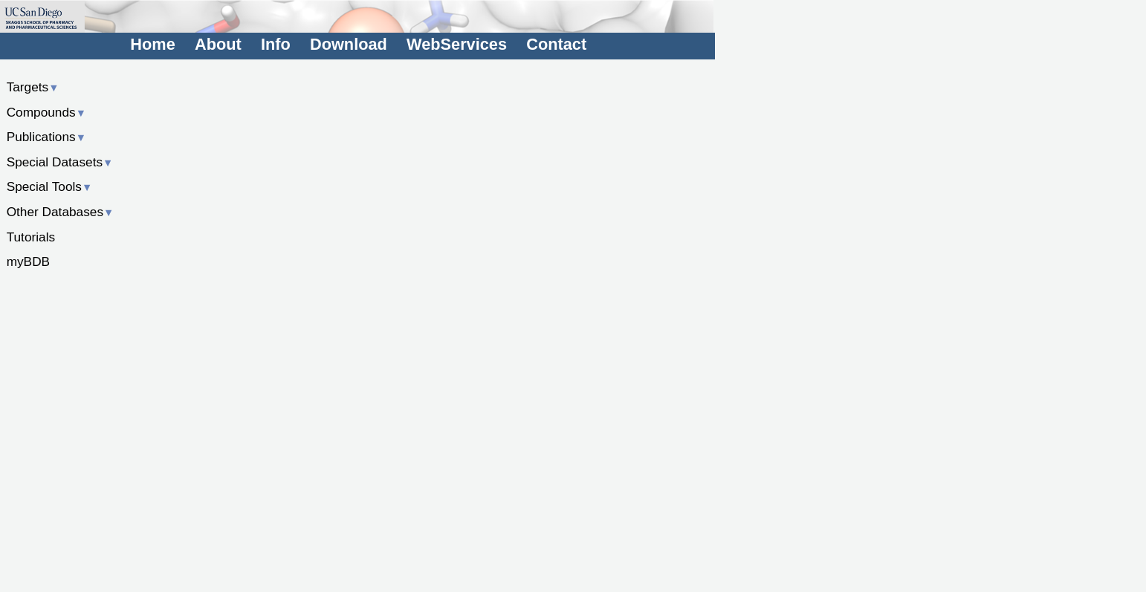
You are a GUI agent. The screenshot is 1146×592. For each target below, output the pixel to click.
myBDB (28, 261)
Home (152, 44)
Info (276, 44)
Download (348, 44)
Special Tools (50, 186)
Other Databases (60, 211)
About (218, 44)
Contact (556, 44)
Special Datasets (60, 161)
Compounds (46, 112)
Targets (33, 86)
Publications (46, 136)
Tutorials (31, 237)
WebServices (457, 44)
